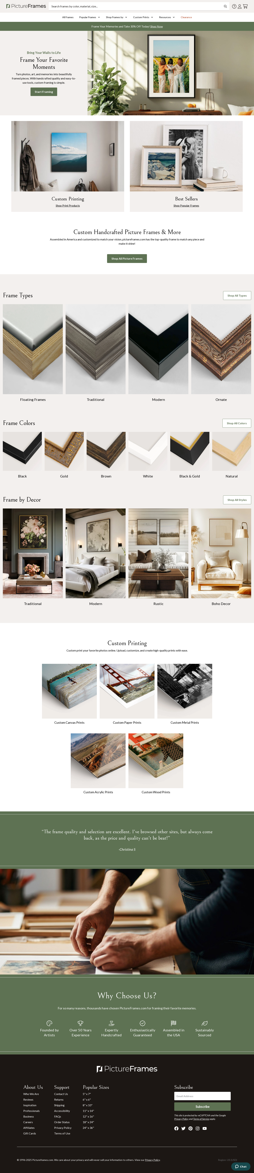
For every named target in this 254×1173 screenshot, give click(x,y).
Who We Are (31, 1094)
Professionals (31, 1110)
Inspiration (29, 1105)
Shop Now (156, 26)
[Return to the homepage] (26, 6)
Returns (59, 1099)
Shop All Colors (237, 423)
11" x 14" (88, 1110)
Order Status (62, 1122)
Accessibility (62, 1110)
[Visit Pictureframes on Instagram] (197, 1128)
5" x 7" (87, 1094)
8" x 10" (87, 1105)
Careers (28, 1122)
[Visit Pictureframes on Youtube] (204, 1128)
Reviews (28, 1099)
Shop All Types (237, 295)
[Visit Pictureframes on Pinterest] (190, 1128)
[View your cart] (245, 6)
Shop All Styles (237, 499)
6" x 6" (87, 1099)
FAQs (57, 1116)
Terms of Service (201, 1118)
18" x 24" (88, 1122)
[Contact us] (234, 6)
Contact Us (61, 1094)
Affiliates (29, 1127)
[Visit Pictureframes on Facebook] (176, 1128)
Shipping (59, 1105)
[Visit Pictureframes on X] (183, 1128)
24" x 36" (88, 1127)
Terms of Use (62, 1133)
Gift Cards (29, 1133)
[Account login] (239, 6)
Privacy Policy (62, 1127)
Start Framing (44, 91)
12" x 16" (88, 1116)
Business (28, 1116)
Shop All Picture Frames (127, 258)
